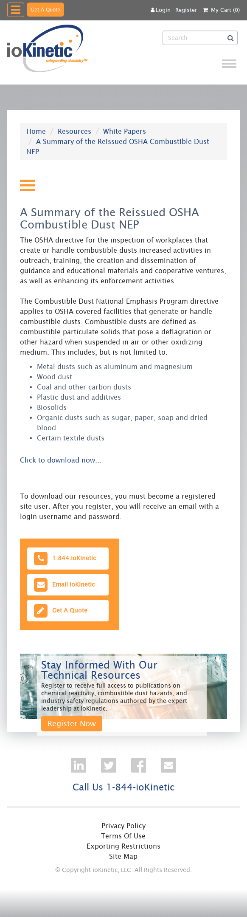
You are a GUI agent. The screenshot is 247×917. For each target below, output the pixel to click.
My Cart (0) (225, 10)
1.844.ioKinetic (64, 558)
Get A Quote (45, 9)
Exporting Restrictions (123, 846)
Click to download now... (60, 460)
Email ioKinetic (63, 585)
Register (186, 10)
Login (161, 10)
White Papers (124, 131)
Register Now (72, 723)
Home (36, 131)
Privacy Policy (123, 826)
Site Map (123, 856)
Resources (74, 131)
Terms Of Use (123, 836)
